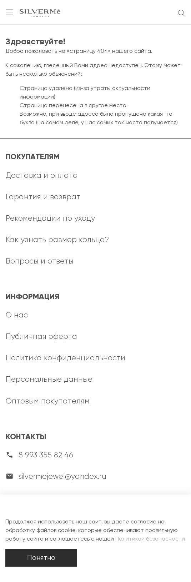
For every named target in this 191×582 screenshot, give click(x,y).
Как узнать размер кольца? (57, 239)
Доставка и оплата (42, 175)
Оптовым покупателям (48, 400)
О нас (17, 314)
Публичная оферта (41, 336)
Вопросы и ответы (40, 260)
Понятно (41, 557)
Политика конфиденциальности (65, 357)
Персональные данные (49, 379)
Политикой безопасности (150, 538)
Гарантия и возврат (43, 196)
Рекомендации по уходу (50, 218)
